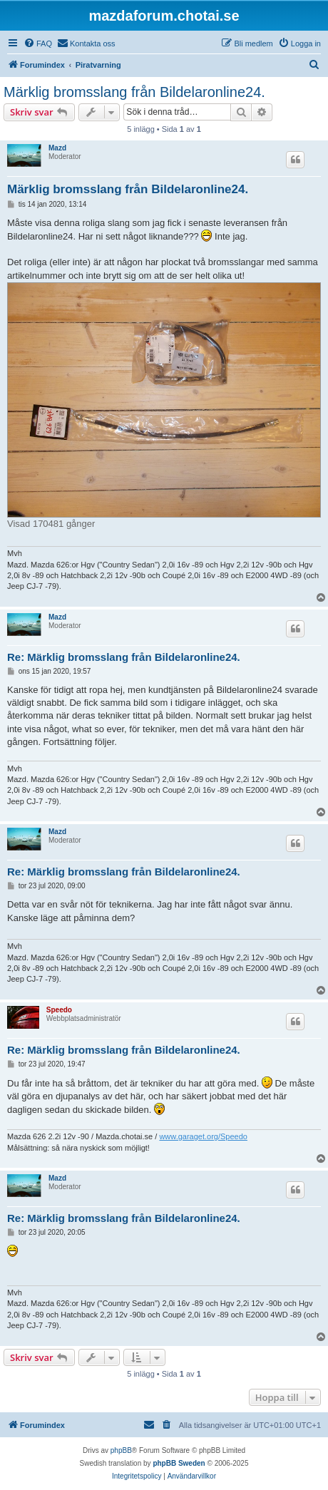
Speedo (59, 1010)
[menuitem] (38, 43)
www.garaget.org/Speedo (203, 1136)
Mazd (57, 148)
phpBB (121, 1450)
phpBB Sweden (179, 1463)
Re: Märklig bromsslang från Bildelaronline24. (123, 657)
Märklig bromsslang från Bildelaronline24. (134, 92)
